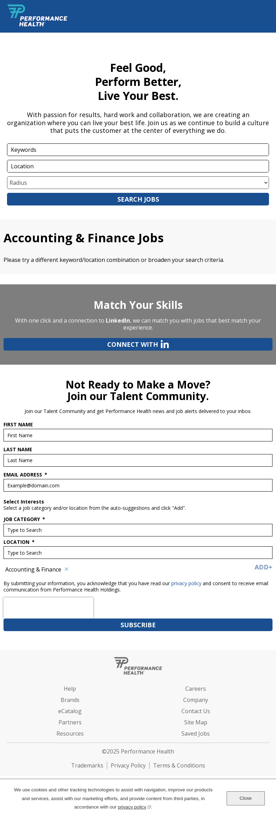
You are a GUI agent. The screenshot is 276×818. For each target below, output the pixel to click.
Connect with (86, 344)
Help (70, 688)
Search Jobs (138, 199)
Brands (70, 700)
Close (246, 798)
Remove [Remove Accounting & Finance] (66, 569)
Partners (70, 722)
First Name (18, 424)
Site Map (195, 722)
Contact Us (195, 711)
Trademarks (87, 765)
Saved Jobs (195, 733)
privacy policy (187, 583)
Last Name (18, 449)
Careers (195, 688)
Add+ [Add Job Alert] (263, 567)
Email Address (25, 475)
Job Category (24, 519)
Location (19, 542)
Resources (70, 733)
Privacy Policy (128, 765)
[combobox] (138, 166)
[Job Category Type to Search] (138, 530)
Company (195, 700)
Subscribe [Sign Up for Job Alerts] (138, 625)
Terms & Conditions (179, 765)
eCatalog (70, 711)
